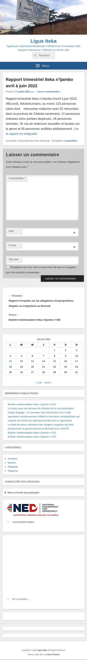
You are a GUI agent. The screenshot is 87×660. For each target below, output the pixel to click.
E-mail (12, 245)
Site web (13, 259)
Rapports (13, 470)
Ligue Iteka (43, 41)
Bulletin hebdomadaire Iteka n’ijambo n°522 (32, 404)
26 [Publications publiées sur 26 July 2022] (21, 372)
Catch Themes (52, 654)
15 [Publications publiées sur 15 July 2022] (54, 361)
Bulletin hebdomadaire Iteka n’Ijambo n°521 (32, 432)
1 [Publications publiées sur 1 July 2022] (54, 350)
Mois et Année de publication (23, 492)
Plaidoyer (13, 466)
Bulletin (12, 462)
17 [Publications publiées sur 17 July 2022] (76, 361)
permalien (71, 140)
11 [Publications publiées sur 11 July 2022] (10, 361)
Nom (11, 231)
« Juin (38, 382)
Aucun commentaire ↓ (49, 91)
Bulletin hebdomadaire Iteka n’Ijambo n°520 (32, 436)
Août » (48, 382)
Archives (12, 458)
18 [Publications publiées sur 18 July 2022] (10, 366)
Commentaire (17, 178)
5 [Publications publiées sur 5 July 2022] (21, 355)
